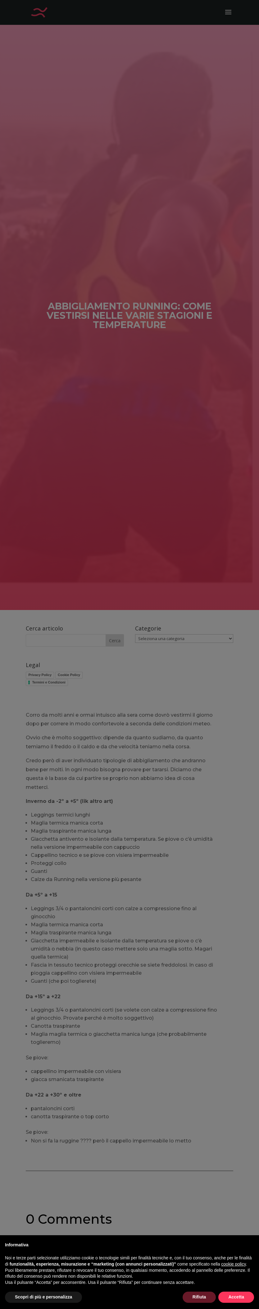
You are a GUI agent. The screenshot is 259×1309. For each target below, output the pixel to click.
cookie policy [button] (233, 1264)
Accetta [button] (236, 1296)
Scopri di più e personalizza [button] (43, 1296)
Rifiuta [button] (199, 1296)
